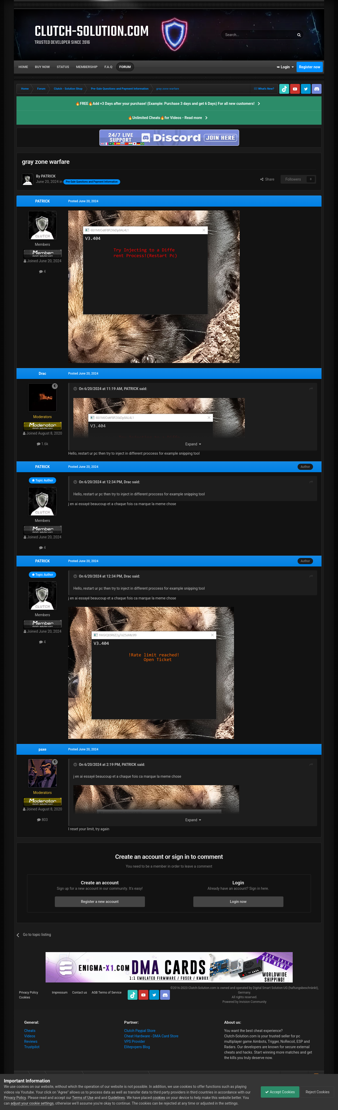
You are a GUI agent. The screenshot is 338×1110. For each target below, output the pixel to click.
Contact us (79, 992)
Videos (29, 1036)
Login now (238, 902)
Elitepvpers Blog (137, 1047)
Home (23, 67)
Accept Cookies (277, 1092)
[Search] (245, 34)
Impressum (59, 992)
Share (267, 179)
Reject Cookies (316, 1092)
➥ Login (285, 67)
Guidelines (122, 1098)
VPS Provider (134, 1041)
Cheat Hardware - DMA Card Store (151, 1036)
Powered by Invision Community (244, 1002)
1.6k (42, 444)
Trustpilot (31, 1047)
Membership (86, 67)
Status (63, 67)
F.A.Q (108, 67)
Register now (309, 67)
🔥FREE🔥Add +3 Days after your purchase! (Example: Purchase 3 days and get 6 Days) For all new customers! (164, 103)
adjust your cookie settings (39, 1103)
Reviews (30, 1041)
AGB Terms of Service (107, 992)
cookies (165, 1098)
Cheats (30, 1031)
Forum (125, 67)
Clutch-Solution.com (202, 988)
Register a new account (99, 902)
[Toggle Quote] (75, 389)
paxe (42, 749)
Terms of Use (89, 1098)
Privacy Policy (28, 992)
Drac (42, 373)
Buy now (42, 67)
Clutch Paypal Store (139, 1031)
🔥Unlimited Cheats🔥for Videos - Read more (165, 118)
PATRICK (42, 201)
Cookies (24, 997)
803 (42, 820)
